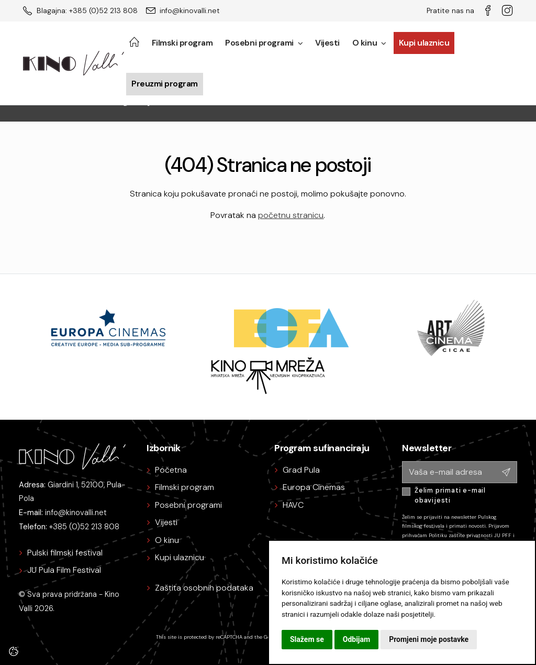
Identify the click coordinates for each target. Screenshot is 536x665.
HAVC (293, 504)
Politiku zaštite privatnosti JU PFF (470, 535)
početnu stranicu (290, 215)
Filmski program (182, 42)
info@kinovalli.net (76, 512)
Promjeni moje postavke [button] (428, 639)
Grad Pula (301, 469)
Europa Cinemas (314, 487)
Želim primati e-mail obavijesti (450, 495)
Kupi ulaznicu (424, 42)
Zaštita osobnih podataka (204, 587)
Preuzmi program (164, 83)
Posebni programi (264, 42)
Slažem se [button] (307, 639)
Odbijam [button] (356, 639)
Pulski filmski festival (65, 552)
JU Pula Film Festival (64, 569)
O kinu (369, 42)
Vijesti (327, 42)
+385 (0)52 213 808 (84, 526)
